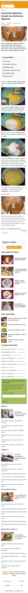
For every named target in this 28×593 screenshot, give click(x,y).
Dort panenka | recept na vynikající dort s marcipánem (20, 305)
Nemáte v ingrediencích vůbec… (9, 364)
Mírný (2, 23)
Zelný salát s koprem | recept (16, 330)
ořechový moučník (18, 221)
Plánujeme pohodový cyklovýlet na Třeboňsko (13, 473)
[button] (14, 33)
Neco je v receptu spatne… (8, 373)
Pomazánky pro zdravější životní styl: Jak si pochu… (20, 536)
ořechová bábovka (6, 218)
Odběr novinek (7, 581)
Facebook (21, 581)
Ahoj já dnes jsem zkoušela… (8, 349)
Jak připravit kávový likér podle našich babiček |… (14, 521)
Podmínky (12, 573)
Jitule (6, 228)
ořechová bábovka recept (17, 218)
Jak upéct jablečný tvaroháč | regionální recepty (13, 509)
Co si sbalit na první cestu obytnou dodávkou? (13, 476)
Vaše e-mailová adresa (8, 393)
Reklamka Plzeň (19, 591)
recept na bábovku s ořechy (8, 225)
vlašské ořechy (10, 221)
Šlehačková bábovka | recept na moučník (21, 259)
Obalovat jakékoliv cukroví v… (8, 352)
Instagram (7, 585)
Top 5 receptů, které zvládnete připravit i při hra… (20, 496)
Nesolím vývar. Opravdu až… (8, 358)
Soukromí (18, 573)
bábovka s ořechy (20, 223)
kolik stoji (3, 367)
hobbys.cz (4, 449)
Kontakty (16, 572)
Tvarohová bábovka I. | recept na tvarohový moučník (21, 271)
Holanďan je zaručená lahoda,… (9, 370)
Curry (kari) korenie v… (7, 355)
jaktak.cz (4, 406)
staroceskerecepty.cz (9, 489)
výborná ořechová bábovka (8, 219)
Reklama (22, 572)
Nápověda (5, 573)
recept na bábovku (18, 216)
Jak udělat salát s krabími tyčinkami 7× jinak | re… (14, 553)
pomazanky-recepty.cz (9, 529)
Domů (2, 10)
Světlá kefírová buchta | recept (16, 324)
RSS (21, 585)
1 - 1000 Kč (8, 23)
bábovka (11, 216)
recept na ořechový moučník (8, 223)
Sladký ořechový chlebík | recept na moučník (20, 282)
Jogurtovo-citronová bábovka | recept (21, 293)
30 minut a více (16, 23)
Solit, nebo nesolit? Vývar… (8, 361)
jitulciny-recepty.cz (7, 3)
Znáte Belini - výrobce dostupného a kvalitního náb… (20, 413)
